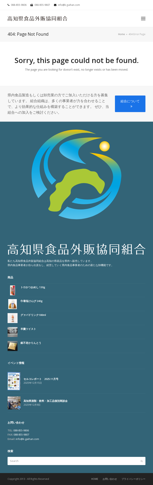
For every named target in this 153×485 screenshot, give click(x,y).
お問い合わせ (110, 479)
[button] (143, 18)
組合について (130, 103)
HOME (94, 479)
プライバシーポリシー (133, 479)
